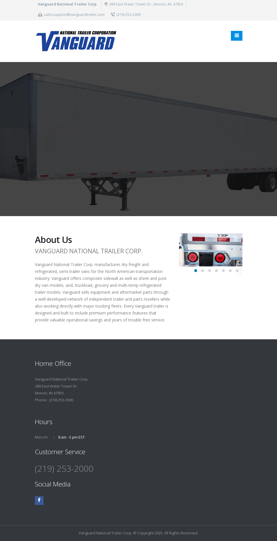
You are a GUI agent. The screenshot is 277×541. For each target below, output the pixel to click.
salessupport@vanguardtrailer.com (74, 14)
